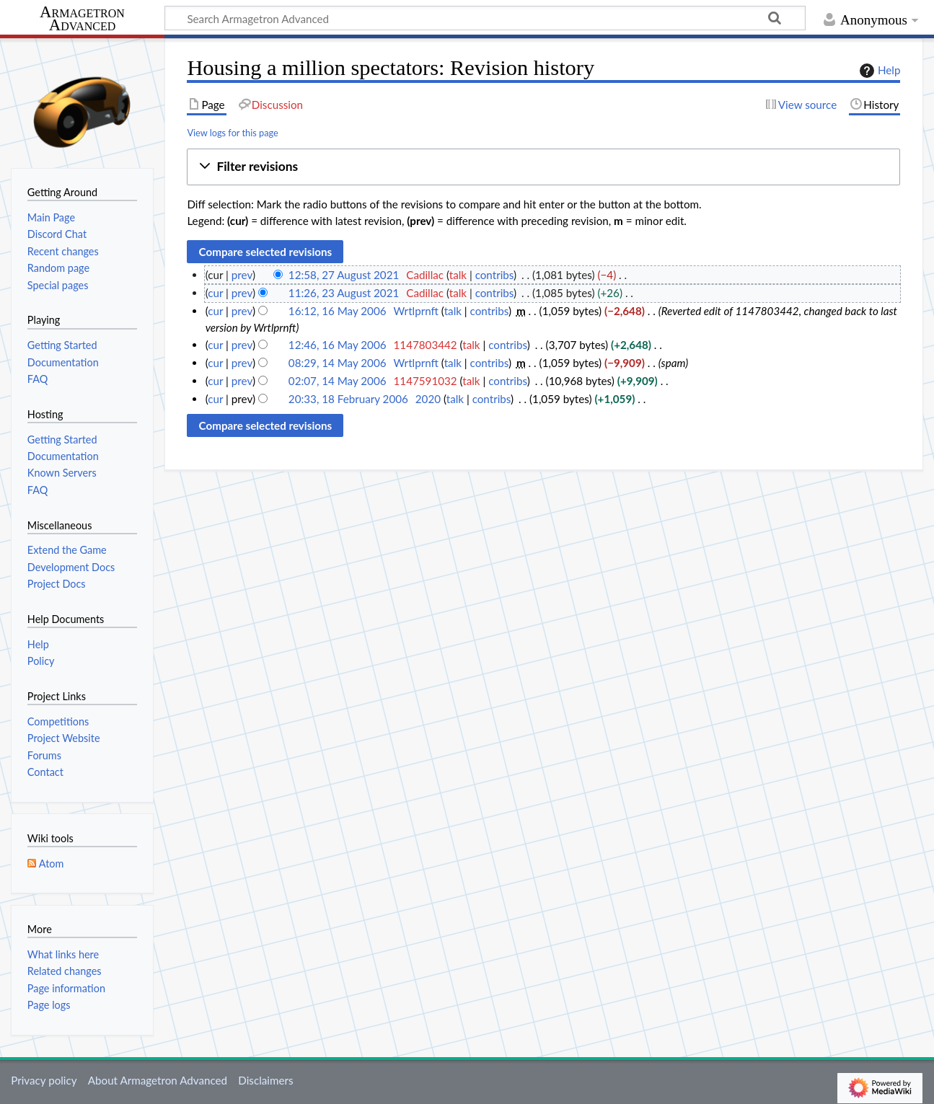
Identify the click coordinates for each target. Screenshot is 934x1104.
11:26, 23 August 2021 (343, 292)
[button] (543, 167)
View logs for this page (232, 132)
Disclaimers (265, 1080)
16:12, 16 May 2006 (337, 310)
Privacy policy (43, 1080)
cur (215, 292)
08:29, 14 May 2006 (337, 362)
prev (242, 274)
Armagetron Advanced (82, 19)
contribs (494, 274)
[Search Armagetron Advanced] (485, 18)
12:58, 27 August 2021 (343, 274)
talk (458, 274)
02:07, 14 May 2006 (337, 380)
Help (878, 70)
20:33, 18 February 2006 (348, 398)
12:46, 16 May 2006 (337, 344)
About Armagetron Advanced (157, 1080)
